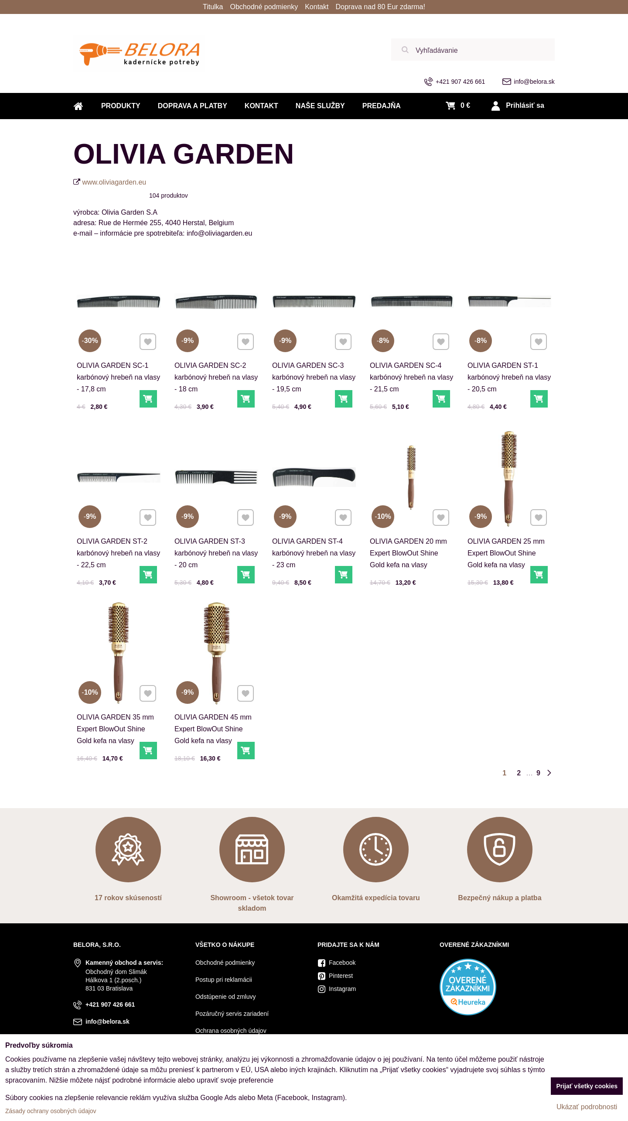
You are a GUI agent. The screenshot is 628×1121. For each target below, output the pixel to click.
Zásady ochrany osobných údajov (50, 1110)
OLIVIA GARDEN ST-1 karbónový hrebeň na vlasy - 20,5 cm (509, 377)
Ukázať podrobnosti (586, 1107)
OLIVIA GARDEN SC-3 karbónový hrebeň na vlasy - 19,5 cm (313, 377)
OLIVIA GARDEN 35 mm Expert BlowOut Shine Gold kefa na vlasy (116, 719)
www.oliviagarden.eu (114, 182)
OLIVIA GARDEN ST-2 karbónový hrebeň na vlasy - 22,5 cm (118, 543)
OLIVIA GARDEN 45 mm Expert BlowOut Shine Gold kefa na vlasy (213, 719)
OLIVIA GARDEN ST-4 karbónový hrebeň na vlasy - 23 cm (313, 543)
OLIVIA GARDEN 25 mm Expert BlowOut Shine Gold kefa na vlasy (506, 543)
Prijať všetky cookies (587, 1086)
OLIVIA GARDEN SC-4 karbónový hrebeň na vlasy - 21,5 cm (411, 377)
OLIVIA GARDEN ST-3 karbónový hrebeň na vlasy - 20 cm (216, 543)
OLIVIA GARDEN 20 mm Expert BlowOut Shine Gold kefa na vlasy (409, 543)
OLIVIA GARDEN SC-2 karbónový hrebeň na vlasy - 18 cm (216, 377)
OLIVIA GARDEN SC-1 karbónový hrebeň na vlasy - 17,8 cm (118, 377)
